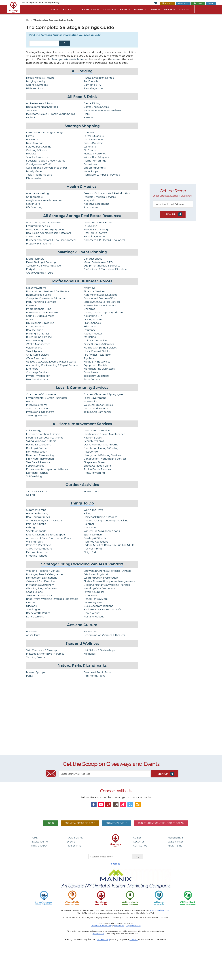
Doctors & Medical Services (100, 196)
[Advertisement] (111, 717)
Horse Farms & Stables (97, 351)
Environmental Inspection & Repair (47, 469)
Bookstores (90, 164)
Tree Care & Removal (38, 462)
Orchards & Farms (36, 491)
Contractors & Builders (97, 430)
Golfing (30, 494)
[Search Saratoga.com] (110, 856)
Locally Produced (94, 139)
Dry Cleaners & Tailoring (40, 323)
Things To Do (68, 9)
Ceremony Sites (93, 602)
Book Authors (92, 379)
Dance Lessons (35, 616)
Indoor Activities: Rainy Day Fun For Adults (109, 545)
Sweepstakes (176, 841)
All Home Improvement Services (82, 424)
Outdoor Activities (82, 484)
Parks (29, 675)
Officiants (31, 606)
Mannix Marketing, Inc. (160, 910)
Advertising (175, 845)
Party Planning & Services (41, 301)
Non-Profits (90, 401)
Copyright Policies (133, 925)
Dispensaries (33, 178)
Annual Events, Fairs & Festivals (44, 520)
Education (90, 326)
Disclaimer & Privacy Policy (102, 925)
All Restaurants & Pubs (39, 103)
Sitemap (115, 863)
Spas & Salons (34, 591)
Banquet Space (93, 258)
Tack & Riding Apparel (39, 174)
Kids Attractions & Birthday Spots (45, 534)
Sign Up (174, 214)
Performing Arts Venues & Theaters (104, 635)
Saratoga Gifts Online (38, 146)
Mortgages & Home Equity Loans (45, 229)
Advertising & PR (94, 315)
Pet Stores (32, 139)
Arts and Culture (82, 625)
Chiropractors (34, 196)
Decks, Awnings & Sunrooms (101, 444)
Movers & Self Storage (96, 229)
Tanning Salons (35, 657)
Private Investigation (38, 375)
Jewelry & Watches (37, 157)
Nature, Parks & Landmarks (82, 665)
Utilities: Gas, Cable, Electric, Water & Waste (51, 361)
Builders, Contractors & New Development (51, 240)
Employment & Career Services (102, 301)
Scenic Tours (91, 491)
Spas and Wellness (82, 643)
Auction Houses (93, 333)
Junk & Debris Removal (97, 469)
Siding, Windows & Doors (41, 441)
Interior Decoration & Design (43, 434)
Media (30, 401)
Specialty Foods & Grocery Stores (45, 160)
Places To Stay (39, 841)
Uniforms (89, 308)
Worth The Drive (93, 509)
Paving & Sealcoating (38, 444)
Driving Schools (93, 319)
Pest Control (91, 451)
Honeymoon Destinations (41, 577)
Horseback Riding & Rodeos (100, 517)
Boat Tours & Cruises (38, 517)
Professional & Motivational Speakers (105, 269)
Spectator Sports (36, 531)
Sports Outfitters (93, 143)
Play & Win (184, 9)
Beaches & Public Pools (97, 672)
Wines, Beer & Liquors (96, 157)
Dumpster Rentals (37, 472)
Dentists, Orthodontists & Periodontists (107, 193)
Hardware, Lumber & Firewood (102, 174)
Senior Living (33, 236)
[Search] (137, 856)
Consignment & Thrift (39, 164)
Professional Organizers (40, 411)
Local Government (95, 397)
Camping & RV (92, 84)
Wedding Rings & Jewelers (41, 588)
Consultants (91, 372)
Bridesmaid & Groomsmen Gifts (102, 609)
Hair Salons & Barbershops (99, 650)
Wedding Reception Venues (42, 570)
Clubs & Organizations (39, 548)
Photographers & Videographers (45, 574)
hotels (80, 59)
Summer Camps (36, 509)
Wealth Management (38, 344)
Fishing (30, 527)
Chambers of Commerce (41, 394)
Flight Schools (92, 323)
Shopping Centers (95, 167)
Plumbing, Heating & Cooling (101, 448)
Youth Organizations (38, 408)
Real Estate (74, 845)
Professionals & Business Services (82, 281)
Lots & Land (90, 226)
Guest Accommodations (98, 606)
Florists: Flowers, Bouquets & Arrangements (109, 581)
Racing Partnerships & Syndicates (104, 312)
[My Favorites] (156, 3)
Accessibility (103, 939)
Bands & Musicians (37, 379)
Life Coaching (34, 207)
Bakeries (89, 117)
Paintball (89, 524)
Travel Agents (34, 351)
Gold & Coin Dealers (95, 340)
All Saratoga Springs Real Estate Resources (82, 215)
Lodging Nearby (35, 81)
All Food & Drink (82, 96)
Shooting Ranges (36, 555)
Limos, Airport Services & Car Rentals (47, 291)
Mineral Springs (35, 672)
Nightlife (31, 117)
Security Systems (36, 287)
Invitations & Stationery (40, 584)
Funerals (31, 305)
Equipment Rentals (95, 365)
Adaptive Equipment (96, 203)
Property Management (39, 243)
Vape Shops (91, 171)
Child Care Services (37, 354)
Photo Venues (92, 613)
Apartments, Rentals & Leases (43, 222)
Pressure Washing (94, 472)
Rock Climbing (93, 548)
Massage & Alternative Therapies (45, 653)
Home (29, 20)
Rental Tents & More (96, 598)
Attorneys (89, 287)
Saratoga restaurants (63, 59)
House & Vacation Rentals (99, 77)
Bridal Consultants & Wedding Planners (107, 584)
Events (123, 9)
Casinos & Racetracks (38, 545)
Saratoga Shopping (82, 126)
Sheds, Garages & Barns (97, 465)
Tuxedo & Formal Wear (39, 595)
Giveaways (183, 3)
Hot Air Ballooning (37, 513)
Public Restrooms (36, 405)
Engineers (32, 368)
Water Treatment (36, 358)
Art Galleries (33, 635)
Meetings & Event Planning (82, 252)
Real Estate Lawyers (95, 233)
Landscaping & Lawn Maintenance (104, 434)
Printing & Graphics (37, 333)
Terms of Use (119, 925)
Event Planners (35, 258)
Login (211, 3)
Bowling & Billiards (95, 538)
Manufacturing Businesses (99, 368)
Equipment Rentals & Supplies (102, 265)
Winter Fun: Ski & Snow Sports (102, 531)
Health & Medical (82, 186)
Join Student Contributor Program (161, 823)
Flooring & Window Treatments (44, 437)
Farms (30, 136)
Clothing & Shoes (36, 150)
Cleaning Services (36, 415)
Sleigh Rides (91, 552)
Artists (29, 319)
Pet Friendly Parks (94, 675)
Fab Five (168, 9)
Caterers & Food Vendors (40, 581)
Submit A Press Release (80, 823)
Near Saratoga (34, 143)
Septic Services (35, 465)
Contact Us (140, 845)
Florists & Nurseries (95, 153)
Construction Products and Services (105, 458)
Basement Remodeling (40, 455)
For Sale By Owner (95, 236)
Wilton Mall (90, 146)
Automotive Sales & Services (100, 294)
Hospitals (89, 200)
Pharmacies (91, 207)
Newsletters (176, 837)
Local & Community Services (82, 387)
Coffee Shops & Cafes (96, 106)
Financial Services (94, 291)
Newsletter (167, 3)
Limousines (90, 595)
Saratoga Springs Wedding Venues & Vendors (82, 564)
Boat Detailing (34, 330)
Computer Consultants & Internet (46, 298)
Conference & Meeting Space (43, 265)
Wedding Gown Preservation (101, 577)
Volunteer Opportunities (98, 405)
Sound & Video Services (40, 315)
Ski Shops (89, 150)
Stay (53, 9)
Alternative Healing (37, 193)
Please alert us (98, 933)
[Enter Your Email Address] (173, 204)
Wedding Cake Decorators (99, 588)
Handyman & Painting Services (102, 455)
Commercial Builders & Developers (104, 240)
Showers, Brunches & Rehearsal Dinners (107, 570)
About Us (139, 841)
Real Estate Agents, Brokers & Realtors (48, 233)
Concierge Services (37, 372)
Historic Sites (91, 631)
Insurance (90, 330)
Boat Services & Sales (38, 294)
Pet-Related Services (96, 408)
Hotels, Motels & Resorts (40, 77)
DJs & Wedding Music (96, 574)
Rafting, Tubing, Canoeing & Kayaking (106, 520)
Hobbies (31, 153)
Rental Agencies (93, 88)
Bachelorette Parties (38, 613)
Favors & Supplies (94, 591)
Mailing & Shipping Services (100, 347)
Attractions (90, 527)
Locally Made (34, 171)
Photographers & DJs (38, 308)
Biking (87, 513)
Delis (86, 114)
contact (134, 939)
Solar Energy (33, 430)
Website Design (35, 340)
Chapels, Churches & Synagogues (103, 394)
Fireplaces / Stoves (94, 462)
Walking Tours (34, 541)
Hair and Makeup (94, 616)
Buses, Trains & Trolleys (39, 337)
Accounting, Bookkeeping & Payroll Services (52, 365)
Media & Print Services (97, 361)
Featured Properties (38, 226)
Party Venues (34, 269)
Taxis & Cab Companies (97, 411)
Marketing (90, 337)
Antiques (89, 132)
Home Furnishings (95, 160)
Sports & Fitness (93, 534)
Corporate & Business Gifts (99, 298)
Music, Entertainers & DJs (98, 262)
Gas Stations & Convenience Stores (46, 167)
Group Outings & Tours (39, 272)
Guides (153, 9)
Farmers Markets (94, 136)
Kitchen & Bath (93, 437)
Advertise (198, 3)
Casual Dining (92, 103)
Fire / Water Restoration (98, 354)
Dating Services (35, 326)
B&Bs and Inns (34, 88)
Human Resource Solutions (100, 305)
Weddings (108, 9)
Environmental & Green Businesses (46, 397)
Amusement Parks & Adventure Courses (49, 538)
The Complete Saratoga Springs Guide (53, 20)
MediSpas (89, 653)
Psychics (89, 358)
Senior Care (33, 203)
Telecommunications (96, 375)
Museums (32, 631)
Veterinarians (34, 347)
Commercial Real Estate (98, 222)
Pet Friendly (91, 81)
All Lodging (82, 71)
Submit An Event (116, 823)
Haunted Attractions (96, 541)
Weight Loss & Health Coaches (44, 200)
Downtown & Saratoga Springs (44, 132)
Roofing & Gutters (36, 448)
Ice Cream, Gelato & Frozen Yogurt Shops (50, 114)
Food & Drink (89, 9)
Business (138, 9)
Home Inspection (36, 451)
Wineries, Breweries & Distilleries (102, 110)
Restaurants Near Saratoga (42, 106)
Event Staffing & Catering (41, 262)
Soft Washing (34, 476)
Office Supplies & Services (99, 344)
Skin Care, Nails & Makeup (41, 650)
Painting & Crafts (36, 524)
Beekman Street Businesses (42, 312)
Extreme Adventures (38, 552)
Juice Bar (31, 110)
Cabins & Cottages (37, 84)
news (114, 59)
